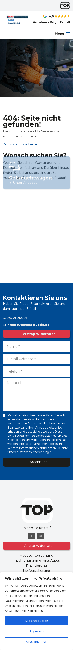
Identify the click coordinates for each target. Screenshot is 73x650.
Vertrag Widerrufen (39, 334)
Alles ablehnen (36, 641)
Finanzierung (36, 565)
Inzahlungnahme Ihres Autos (37, 560)
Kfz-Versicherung (36, 571)
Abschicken (38, 462)
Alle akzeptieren (36, 620)
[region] (36, 611)
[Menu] (62, 33)
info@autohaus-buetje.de (26, 325)
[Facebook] (31, 536)
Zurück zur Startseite (20, 144)
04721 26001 (15, 318)
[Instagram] (40, 536)
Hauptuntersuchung (36, 555)
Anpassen (36, 631)
